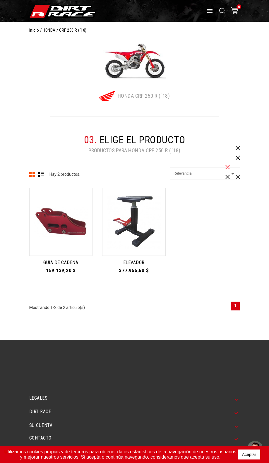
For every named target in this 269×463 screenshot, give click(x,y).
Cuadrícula (32, 174)
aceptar (249, 454)
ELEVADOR (134, 262)
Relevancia (205, 173)
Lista (41, 174)
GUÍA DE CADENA (60, 262)
